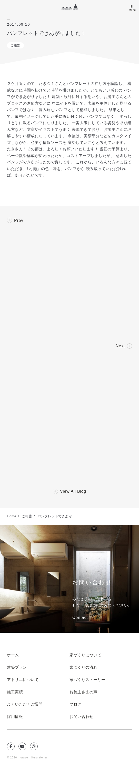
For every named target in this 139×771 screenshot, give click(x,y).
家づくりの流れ (83, 667)
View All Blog (73, 492)
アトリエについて (23, 680)
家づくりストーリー (87, 680)
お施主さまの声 (83, 692)
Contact (80, 618)
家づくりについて (85, 655)
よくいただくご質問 (25, 704)
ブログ (76, 704)
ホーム (13, 655)
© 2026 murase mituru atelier (27, 757)
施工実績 (15, 692)
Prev (18, 221)
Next (120, 346)
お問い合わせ (81, 717)
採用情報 (15, 717)
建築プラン (17, 667)
